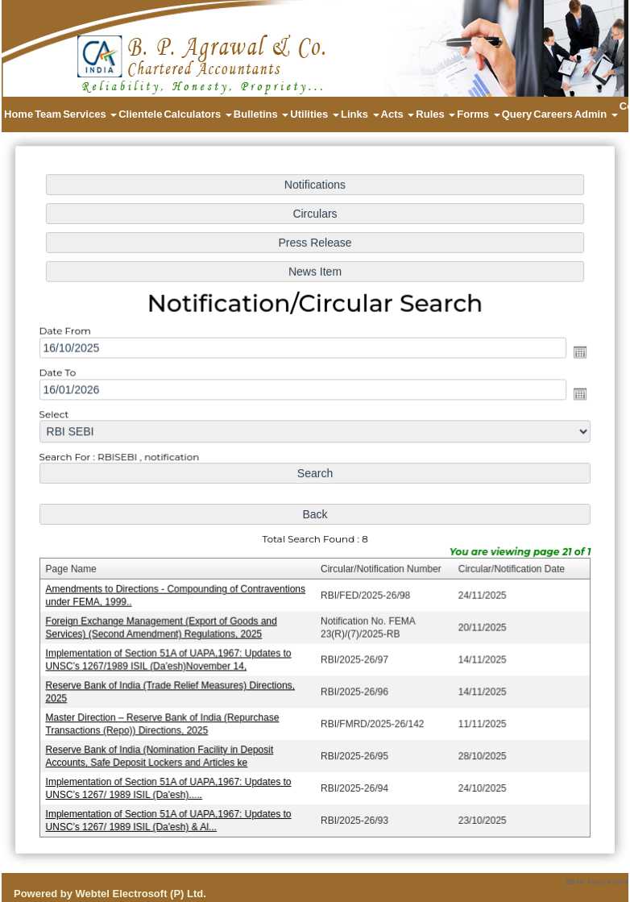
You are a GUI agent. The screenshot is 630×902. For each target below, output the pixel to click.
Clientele (140, 114)
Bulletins (261, 114)
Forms (478, 114)
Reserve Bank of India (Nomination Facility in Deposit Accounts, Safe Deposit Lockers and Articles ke (163, 751)
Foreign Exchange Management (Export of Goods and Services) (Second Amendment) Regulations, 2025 (165, 625)
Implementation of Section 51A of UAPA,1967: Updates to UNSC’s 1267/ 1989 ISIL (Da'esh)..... (172, 782)
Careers (552, 114)
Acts (398, 114)
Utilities (314, 114)
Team (48, 114)
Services (90, 114)
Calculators (197, 114)
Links (360, 114)
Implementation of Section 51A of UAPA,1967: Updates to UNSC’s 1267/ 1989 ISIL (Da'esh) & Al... (172, 813)
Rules (435, 114)
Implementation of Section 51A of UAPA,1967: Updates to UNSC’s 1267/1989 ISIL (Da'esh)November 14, (172, 656)
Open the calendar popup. (574, 355)
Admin (596, 114)
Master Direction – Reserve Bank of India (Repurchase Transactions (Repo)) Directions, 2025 (166, 719)
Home (18, 114)
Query (517, 114)
